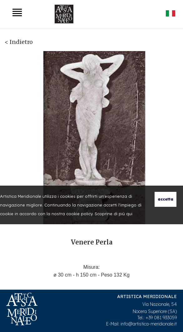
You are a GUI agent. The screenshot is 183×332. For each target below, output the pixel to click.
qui (129, 213)
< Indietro (19, 41)
